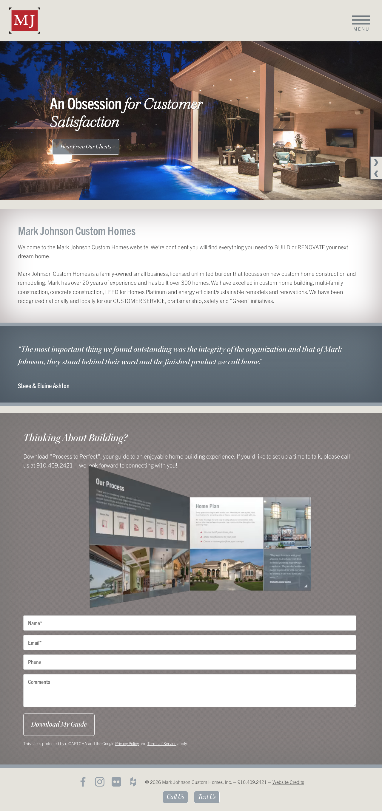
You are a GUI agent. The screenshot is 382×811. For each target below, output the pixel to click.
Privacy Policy (127, 743)
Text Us (207, 797)
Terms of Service (161, 743)
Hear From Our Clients (85, 146)
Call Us (175, 797)
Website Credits (288, 782)
